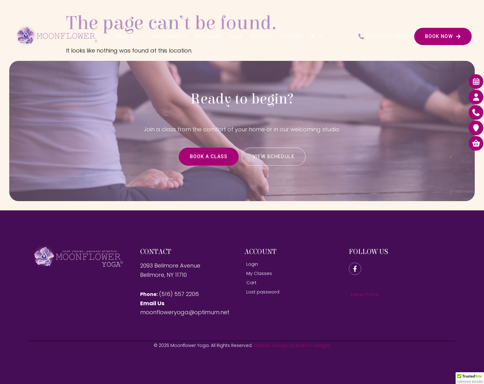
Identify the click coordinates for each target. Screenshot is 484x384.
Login (252, 264)
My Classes (259, 273)
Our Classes (169, 36)
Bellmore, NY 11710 (163, 275)
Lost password (262, 292)
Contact (291, 36)
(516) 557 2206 (179, 294)
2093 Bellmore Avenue (170, 265)
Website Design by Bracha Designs (292, 345)
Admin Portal (364, 295)
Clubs (235, 36)
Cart (251, 282)
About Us (129, 36)
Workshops (207, 36)
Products (261, 36)
